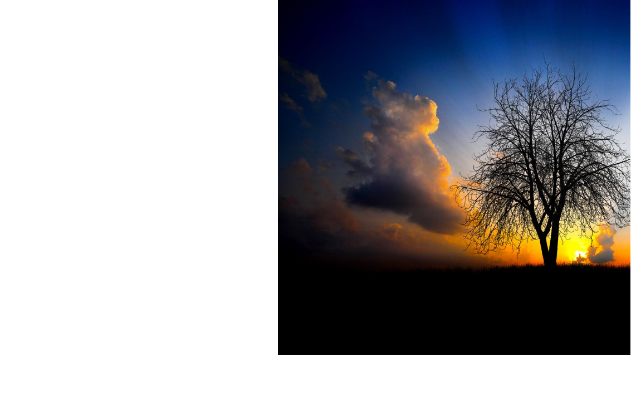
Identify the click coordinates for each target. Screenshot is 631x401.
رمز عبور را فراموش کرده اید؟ (467, 190)
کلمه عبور (608, 123)
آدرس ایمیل (604, 81)
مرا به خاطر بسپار (590, 164)
